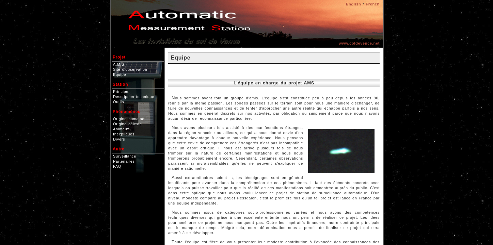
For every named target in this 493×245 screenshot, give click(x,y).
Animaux (121, 129)
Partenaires (124, 161)
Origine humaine (128, 119)
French (373, 4)
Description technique (133, 97)
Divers (119, 139)
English (353, 4)
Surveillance (124, 156)
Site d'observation (130, 69)
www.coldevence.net (359, 43)
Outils (118, 102)
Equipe (119, 74)
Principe (120, 91)
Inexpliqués (123, 134)
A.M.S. (119, 64)
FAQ (117, 166)
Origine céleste (127, 124)
